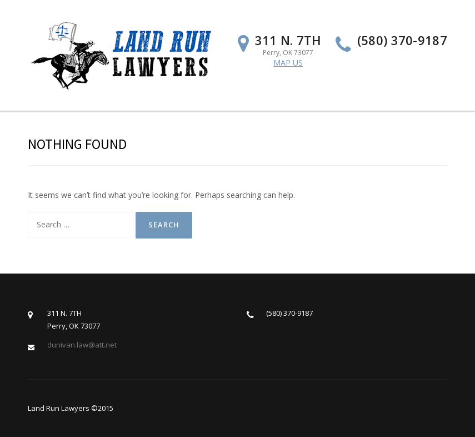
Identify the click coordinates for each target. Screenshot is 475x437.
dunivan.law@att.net (82, 345)
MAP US (288, 62)
